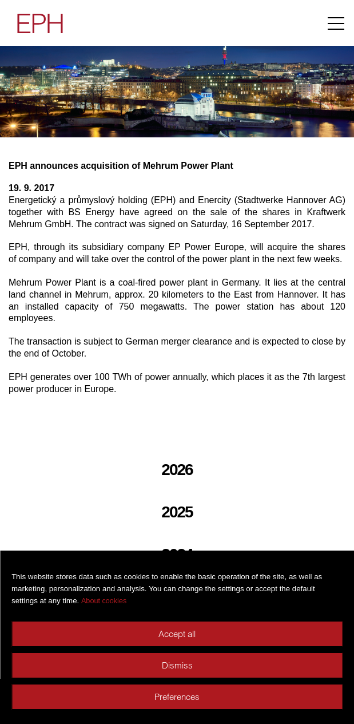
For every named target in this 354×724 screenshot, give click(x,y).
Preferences (177, 696)
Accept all (177, 633)
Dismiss (177, 665)
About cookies (103, 601)
